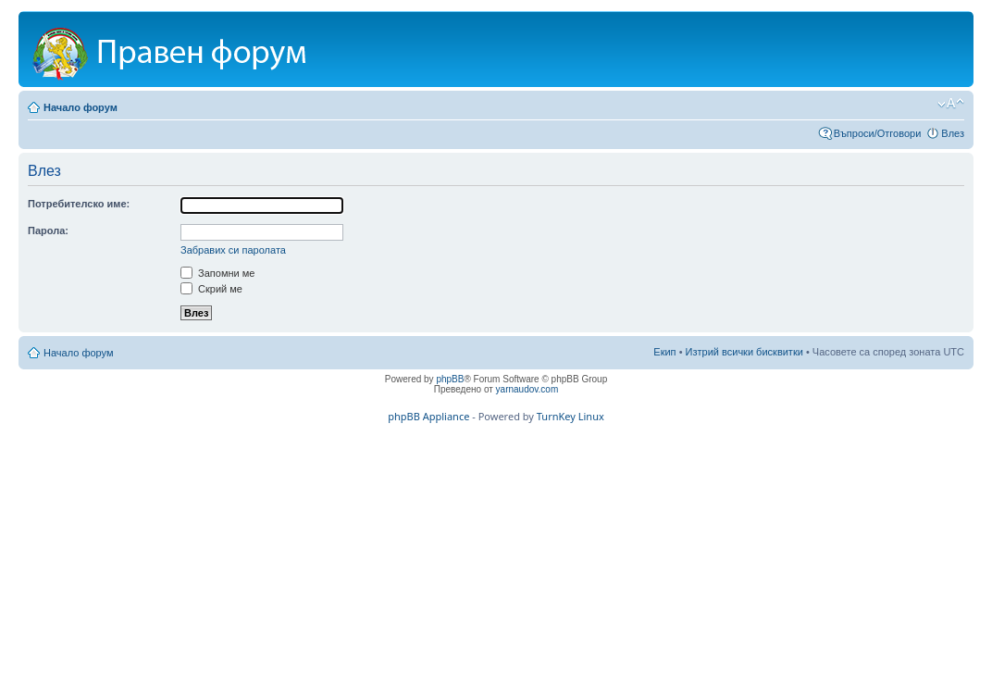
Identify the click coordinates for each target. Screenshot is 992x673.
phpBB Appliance (428, 416)
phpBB (450, 379)
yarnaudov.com (527, 389)
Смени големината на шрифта (950, 103)
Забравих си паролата (233, 249)
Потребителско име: (79, 203)
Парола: (48, 230)
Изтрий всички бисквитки (744, 351)
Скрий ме (211, 288)
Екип (664, 351)
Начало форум (80, 107)
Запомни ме (217, 273)
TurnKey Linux (570, 416)
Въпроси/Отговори (878, 133)
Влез (952, 133)
